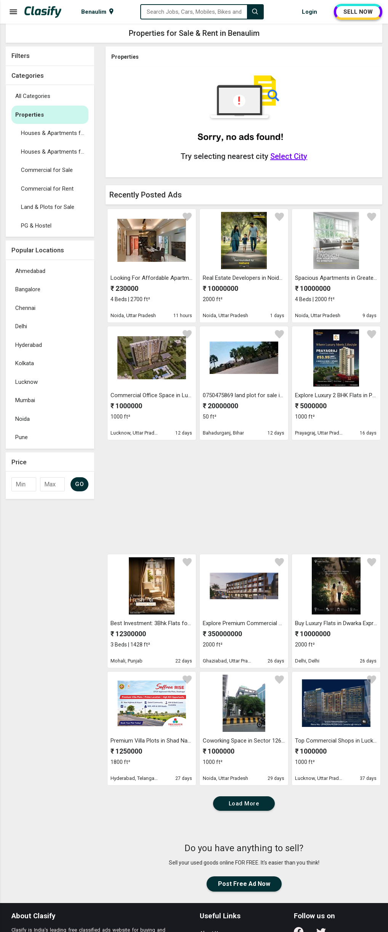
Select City (288, 156)
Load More (244, 803)
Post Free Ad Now (244, 883)
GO (79, 484)
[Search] (255, 12)
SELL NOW (358, 11)
